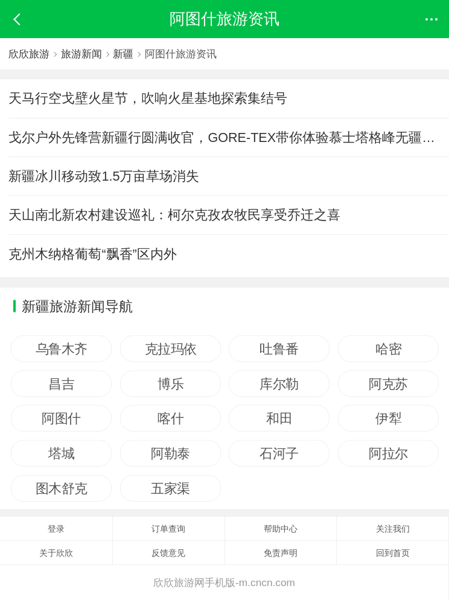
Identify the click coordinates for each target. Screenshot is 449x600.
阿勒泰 (170, 453)
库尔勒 (279, 383)
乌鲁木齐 (62, 348)
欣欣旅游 (28, 54)
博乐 (170, 383)
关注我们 (393, 529)
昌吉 (61, 383)
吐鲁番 (279, 348)
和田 (279, 418)
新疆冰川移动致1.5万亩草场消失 (103, 176)
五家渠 (170, 488)
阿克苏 (388, 383)
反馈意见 (168, 553)
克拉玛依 (170, 348)
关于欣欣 (56, 553)
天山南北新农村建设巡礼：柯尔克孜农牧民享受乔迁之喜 (174, 214)
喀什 (170, 418)
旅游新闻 (82, 54)
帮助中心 (281, 529)
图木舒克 (62, 488)
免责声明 (281, 553)
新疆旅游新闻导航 (77, 306)
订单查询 (168, 529)
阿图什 (61, 418)
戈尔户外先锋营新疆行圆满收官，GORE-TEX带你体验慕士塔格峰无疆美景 (228, 137)
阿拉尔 (388, 453)
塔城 (61, 453)
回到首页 (393, 553)
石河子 (279, 453)
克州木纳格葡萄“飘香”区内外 (92, 254)
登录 (56, 529)
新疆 (125, 54)
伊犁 (388, 418)
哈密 (388, 348)
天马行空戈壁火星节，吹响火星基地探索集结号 (147, 98)
